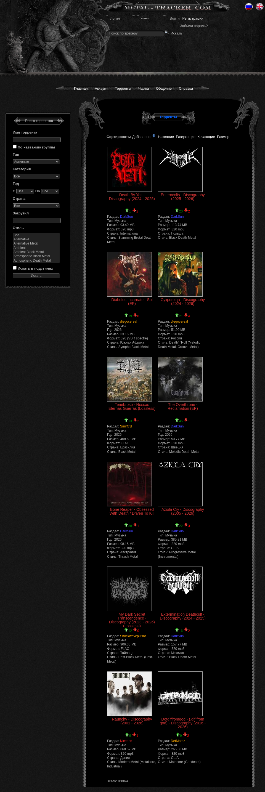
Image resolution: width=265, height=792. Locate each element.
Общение (164, 88)
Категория (22, 169)
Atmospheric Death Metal (36, 261)
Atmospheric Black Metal (36, 256)
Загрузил (21, 213)
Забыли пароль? (194, 26)
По (37, 191)
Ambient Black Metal (36, 252)
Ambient (36, 248)
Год (16, 184)
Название (166, 137)
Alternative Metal (36, 243)
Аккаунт (101, 88)
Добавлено (144, 137)
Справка (186, 88)
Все (36, 235)
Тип (16, 154)
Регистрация (192, 18)
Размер (223, 137)
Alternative (36, 239)
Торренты (123, 88)
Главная (81, 88)
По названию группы (36, 147)
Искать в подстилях (35, 268)
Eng (260, 6)
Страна (19, 198)
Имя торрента (25, 132)
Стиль (18, 228)
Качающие (206, 137)
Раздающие (185, 137)
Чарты (143, 88)
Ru (249, 6)
